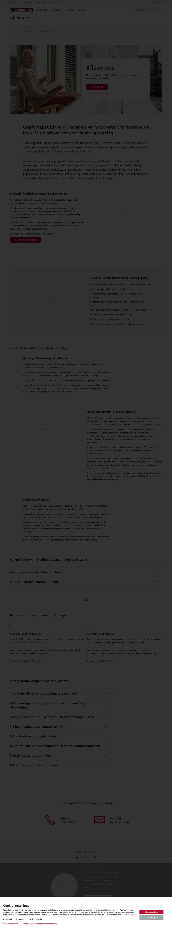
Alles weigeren (151, 917)
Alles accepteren (151, 912)
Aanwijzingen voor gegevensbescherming (40, 924)
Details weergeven (10, 924)
